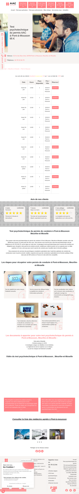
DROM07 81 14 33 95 (69, 4)
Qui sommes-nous (71, 478)
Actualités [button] (65, 10)
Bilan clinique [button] (47, 10)
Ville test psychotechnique (69, 467)
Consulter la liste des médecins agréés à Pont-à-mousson (39, 419)
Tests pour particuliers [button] (22, 10)
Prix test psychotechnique (70, 465)
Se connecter (73, 485)
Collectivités (73, 474)
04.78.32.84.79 (17, 244)
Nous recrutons (72, 480)
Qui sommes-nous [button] (57, 10)
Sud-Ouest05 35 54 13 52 (51, 4)
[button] (2, 213)
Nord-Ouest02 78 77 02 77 (23, 4)
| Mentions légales (52, 471)
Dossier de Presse (72, 484)
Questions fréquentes (71, 482)
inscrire (47, 242)
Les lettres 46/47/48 (71, 472)
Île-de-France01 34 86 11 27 (41, 4)
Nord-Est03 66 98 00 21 (32, 4)
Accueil (13, 10)
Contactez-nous (72, 476)
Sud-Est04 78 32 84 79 (60, 4)
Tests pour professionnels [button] (35, 10)
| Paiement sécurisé (53, 483)
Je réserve (55, 87)
